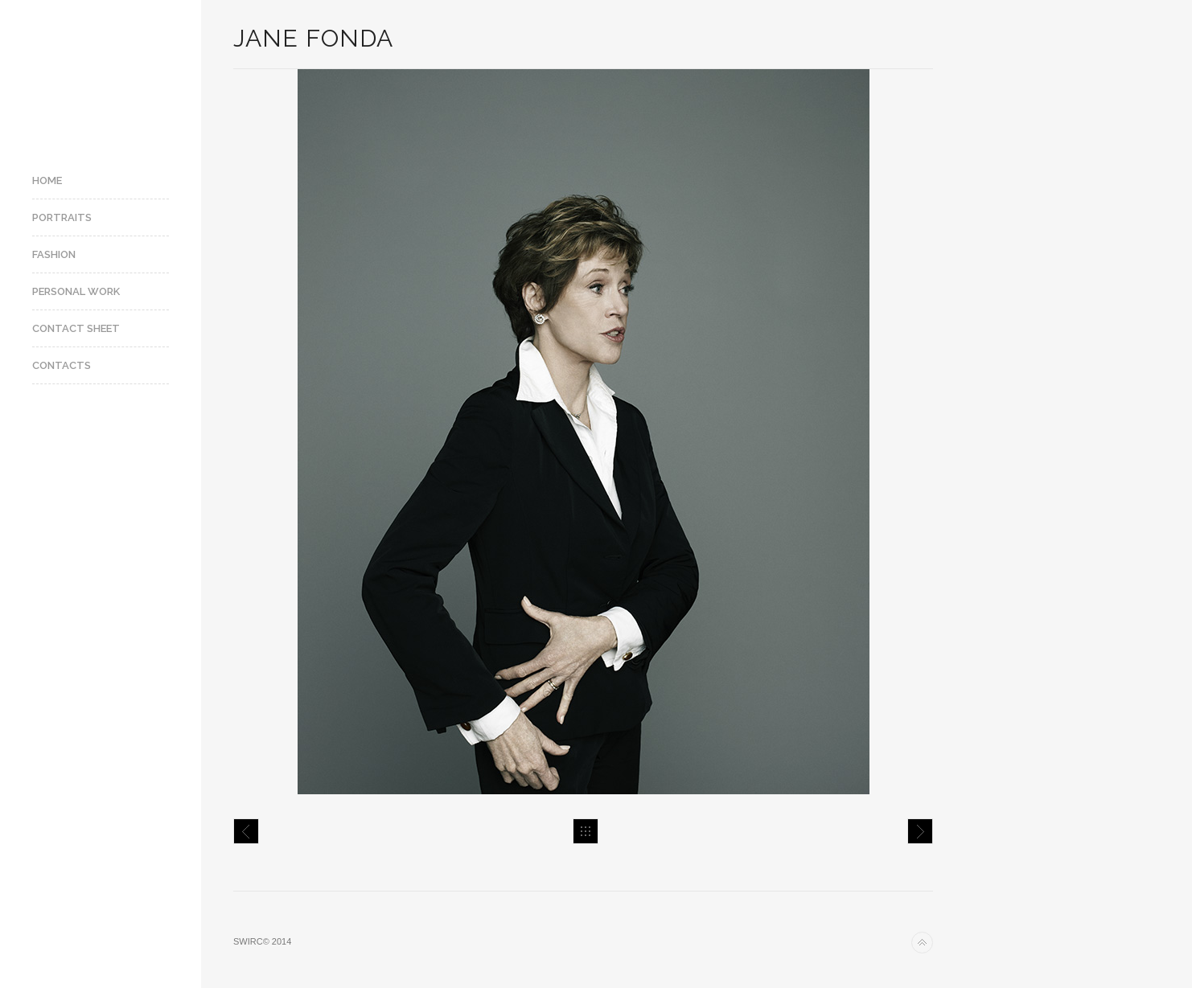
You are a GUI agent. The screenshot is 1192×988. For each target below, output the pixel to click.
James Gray (920, 831)
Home (47, 180)
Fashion (54, 254)
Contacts (61, 365)
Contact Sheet (76, 328)
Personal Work (76, 291)
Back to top (922, 942)
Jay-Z (246, 831)
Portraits (62, 217)
